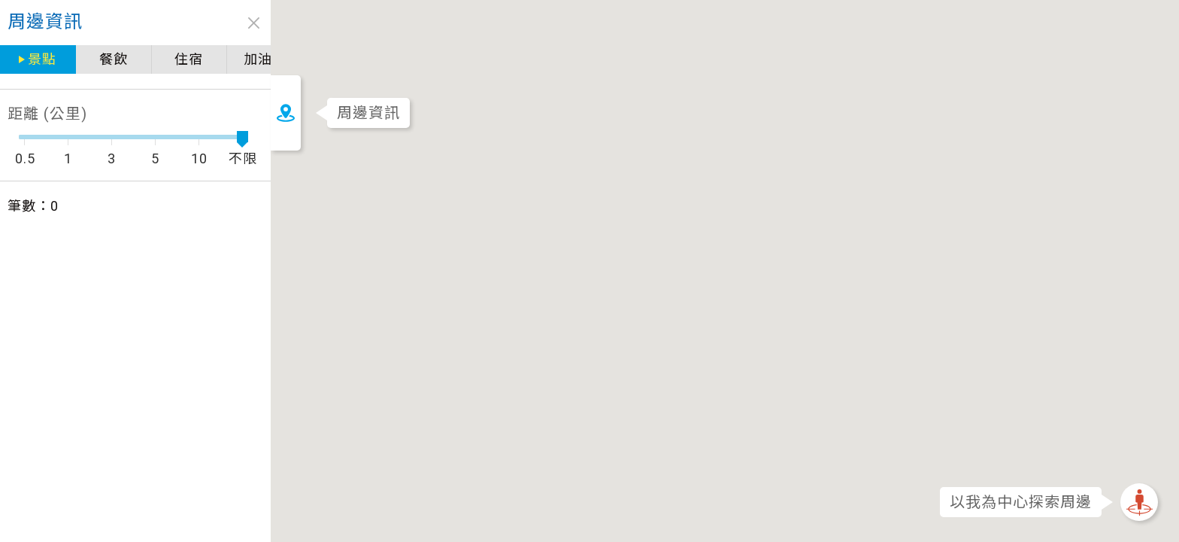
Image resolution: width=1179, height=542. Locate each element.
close (157, 23)
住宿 (93, 59)
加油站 (168, 59)
